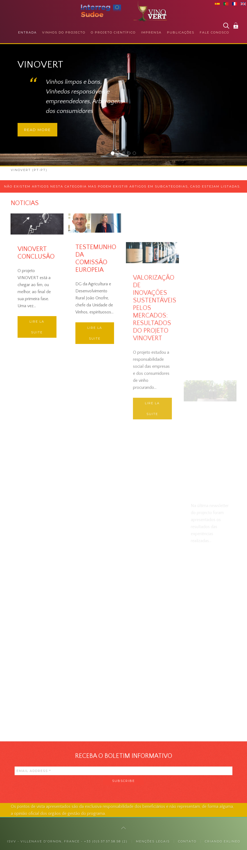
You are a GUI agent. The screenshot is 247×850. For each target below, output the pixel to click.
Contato (187, 841)
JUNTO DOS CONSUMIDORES (119, 154)
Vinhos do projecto (63, 32)
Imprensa (151, 32)
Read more (37, 130)
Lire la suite (36, 327)
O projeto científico (113, 32)
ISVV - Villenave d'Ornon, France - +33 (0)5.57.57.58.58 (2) (67, 841)
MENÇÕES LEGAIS (153, 841)
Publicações (180, 32)
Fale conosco (214, 32)
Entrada (27, 32)
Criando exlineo (222, 841)
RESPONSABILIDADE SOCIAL (130, 154)
